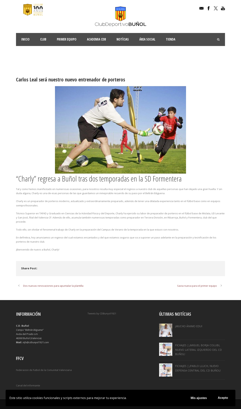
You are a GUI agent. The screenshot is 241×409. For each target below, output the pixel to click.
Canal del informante (28, 385)
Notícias (123, 39)
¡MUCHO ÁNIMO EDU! (188, 326)
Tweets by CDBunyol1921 (102, 313)
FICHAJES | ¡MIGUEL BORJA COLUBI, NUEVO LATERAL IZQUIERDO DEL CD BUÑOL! (198, 349)
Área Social (147, 39)
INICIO (25, 39)
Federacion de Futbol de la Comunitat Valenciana (44, 370)
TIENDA (170, 39)
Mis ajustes (199, 398)
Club (43, 39)
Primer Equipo (66, 39)
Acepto (223, 397)
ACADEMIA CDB (96, 39)
